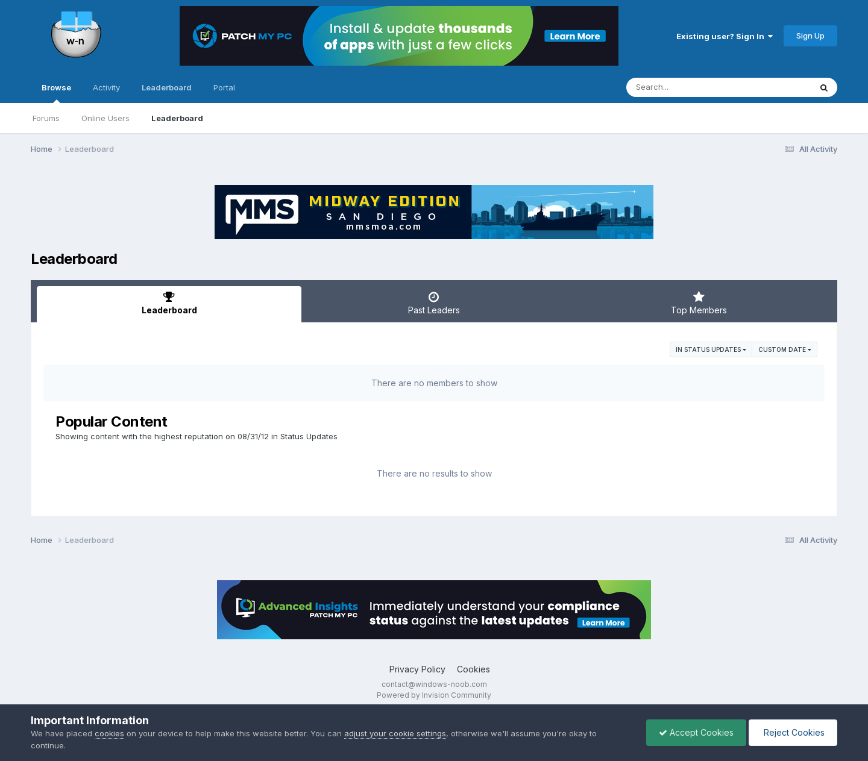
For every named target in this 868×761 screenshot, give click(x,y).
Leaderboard (177, 118)
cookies (109, 733)
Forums (46, 118)
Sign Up (810, 35)
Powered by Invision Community (434, 695)
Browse (56, 93)
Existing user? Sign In (724, 36)
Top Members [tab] (699, 303)
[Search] (685, 87)
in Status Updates (711, 349)
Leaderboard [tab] (169, 303)
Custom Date (784, 349)
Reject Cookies (793, 732)
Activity (106, 87)
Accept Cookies (696, 732)
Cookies (473, 669)
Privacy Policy (417, 669)
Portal (224, 87)
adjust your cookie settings (395, 733)
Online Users (105, 118)
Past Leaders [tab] (433, 303)
